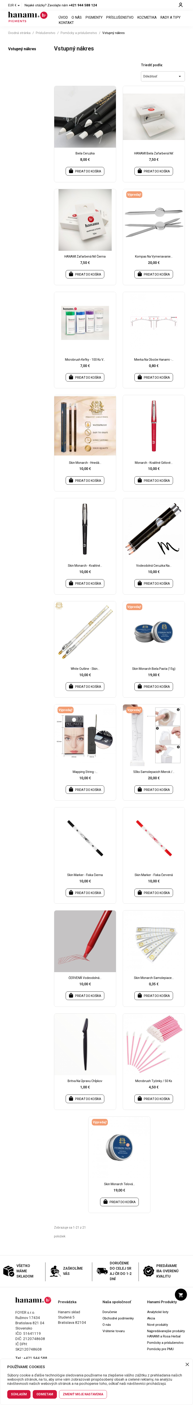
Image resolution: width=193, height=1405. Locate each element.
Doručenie (110, 1318)
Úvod (63, 20)
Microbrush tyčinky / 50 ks (153, 1087)
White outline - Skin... (85, 674)
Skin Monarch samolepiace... (154, 983)
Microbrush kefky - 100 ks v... (85, 365)
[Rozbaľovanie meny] (14, 5)
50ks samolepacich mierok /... (153, 777)
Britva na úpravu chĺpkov (85, 1087)
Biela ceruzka (85, 158)
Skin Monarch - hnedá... (85, 468)
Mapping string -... (85, 777)
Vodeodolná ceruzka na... (153, 571)
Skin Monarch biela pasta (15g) (153, 674)
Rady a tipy (170, 20)
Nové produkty (157, 1331)
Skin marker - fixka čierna (85, 880)
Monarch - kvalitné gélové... (154, 468)
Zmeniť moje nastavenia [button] (83, 1394)
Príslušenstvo (119, 20)
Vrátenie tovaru (114, 1337)
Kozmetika (147, 20)
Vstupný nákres (22, 54)
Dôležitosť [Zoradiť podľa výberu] (162, 81)
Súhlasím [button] (19, 1394)
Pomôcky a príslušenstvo (165, 1349)
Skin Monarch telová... (119, 1190)
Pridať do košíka (85, 176)
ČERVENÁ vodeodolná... (85, 983)
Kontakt (66, 25)
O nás (77, 20)
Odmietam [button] (44, 1394)
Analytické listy (157, 1318)
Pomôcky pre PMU (160, 1355)
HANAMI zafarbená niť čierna (85, 261)
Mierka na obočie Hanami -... (153, 365)
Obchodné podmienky (118, 1324)
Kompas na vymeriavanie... (154, 261)
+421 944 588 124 (83, 5)
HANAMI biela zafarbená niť (153, 158)
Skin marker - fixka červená (154, 880)
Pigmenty (94, 20)
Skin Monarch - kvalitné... (85, 571)
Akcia (151, 1324)
